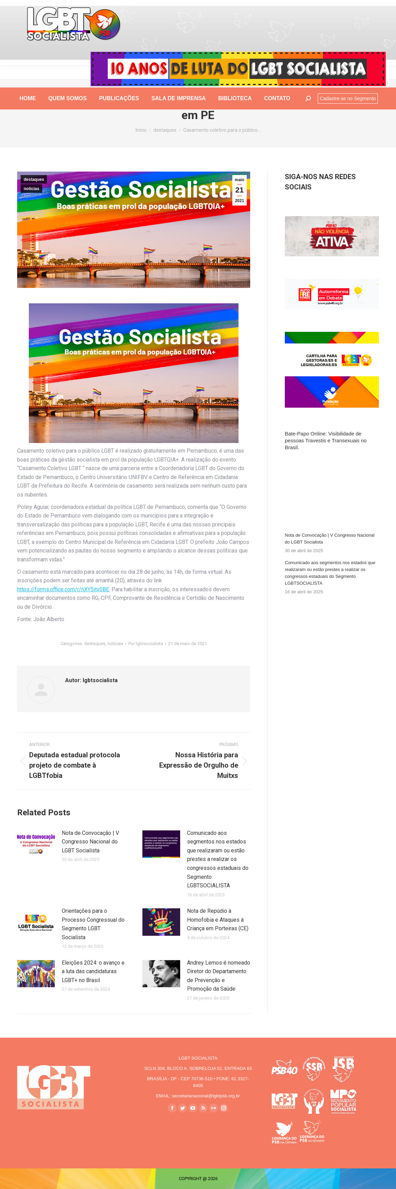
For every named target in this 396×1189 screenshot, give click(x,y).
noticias (31, 188)
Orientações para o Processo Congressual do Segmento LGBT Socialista (93, 924)
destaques (34, 179)
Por (145, 643)
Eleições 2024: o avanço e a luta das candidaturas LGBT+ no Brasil (93, 971)
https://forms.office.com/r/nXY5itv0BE (63, 589)
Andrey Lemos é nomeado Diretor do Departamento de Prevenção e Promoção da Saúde (218, 975)
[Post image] (36, 844)
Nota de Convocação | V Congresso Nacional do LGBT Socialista (90, 842)
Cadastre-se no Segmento (348, 112)
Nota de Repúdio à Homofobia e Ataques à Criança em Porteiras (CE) (217, 920)
